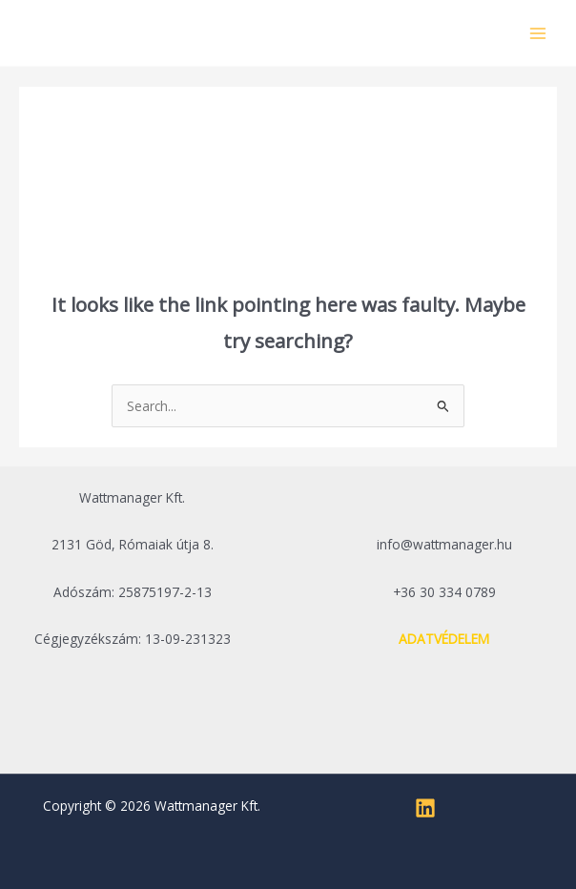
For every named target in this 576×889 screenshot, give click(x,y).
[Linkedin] (425, 807)
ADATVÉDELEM (444, 639)
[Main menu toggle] (538, 32)
